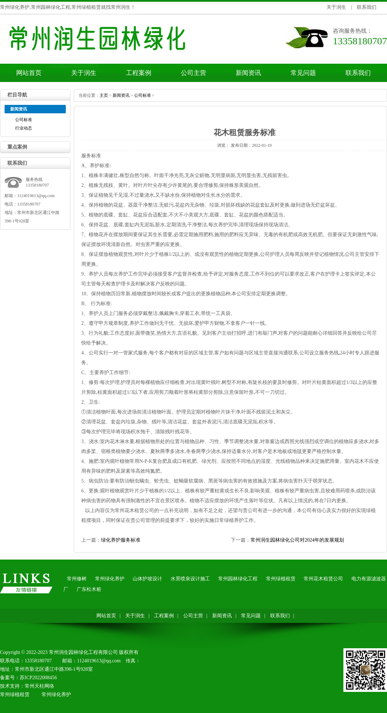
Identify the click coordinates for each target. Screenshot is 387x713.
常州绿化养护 (110, 578)
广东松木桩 (89, 589)
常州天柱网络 (39, 686)
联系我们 (366, 7)
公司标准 (23, 119)
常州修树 (77, 578)
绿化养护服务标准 (120, 540)
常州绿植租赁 (281, 578)
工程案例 (138, 72)
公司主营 (193, 72)
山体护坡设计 (147, 578)
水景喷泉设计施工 (190, 578)
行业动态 (23, 128)
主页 (104, 95)
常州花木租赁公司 (134, 510)
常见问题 (303, 72)
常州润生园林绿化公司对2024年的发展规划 (297, 540)
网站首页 (29, 72)
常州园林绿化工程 (238, 578)
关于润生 (336, 7)
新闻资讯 (248, 72)
